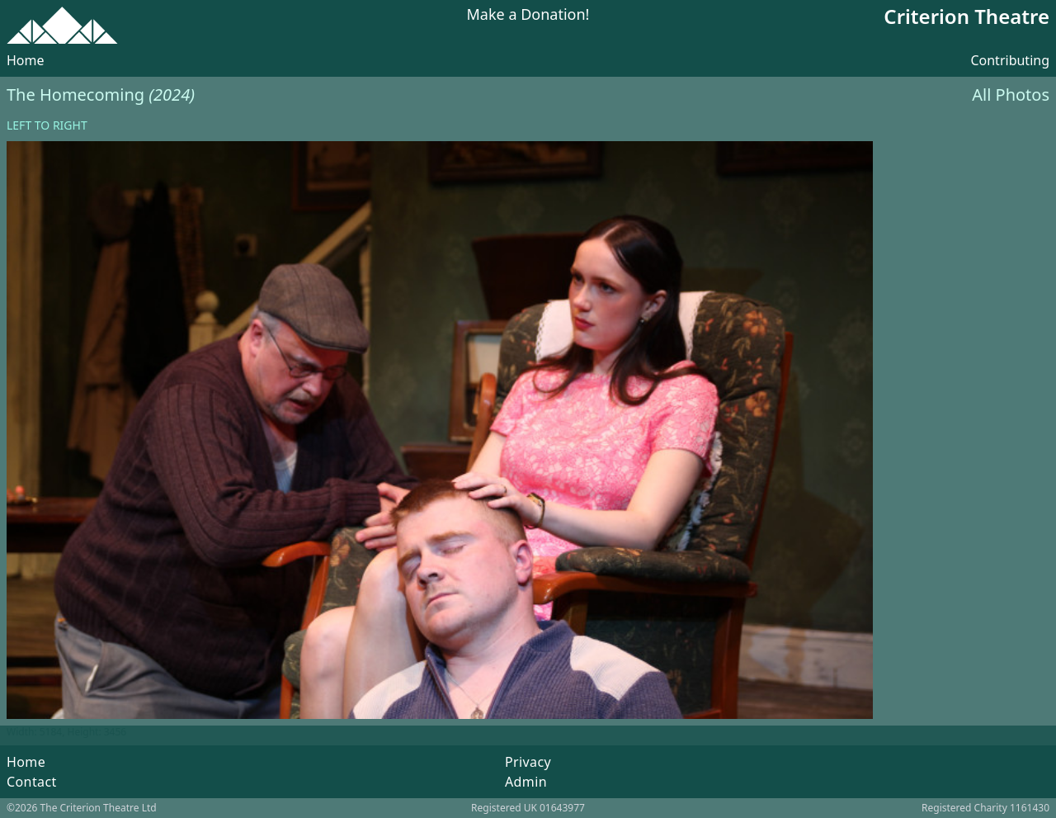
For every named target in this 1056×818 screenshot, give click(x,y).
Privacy (528, 762)
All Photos (1010, 94)
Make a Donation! (528, 15)
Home (26, 60)
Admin (526, 782)
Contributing (1009, 60)
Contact (32, 782)
